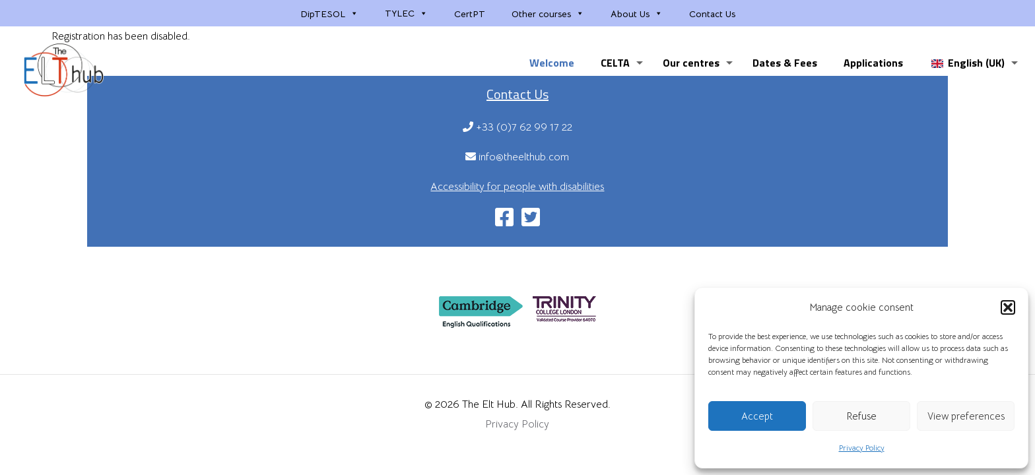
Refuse (862, 416)
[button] (1008, 307)
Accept (757, 416)
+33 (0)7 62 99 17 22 (517, 127)
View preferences (966, 416)
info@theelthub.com (517, 157)
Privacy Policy (862, 448)
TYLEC (406, 13)
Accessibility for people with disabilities (517, 186)
